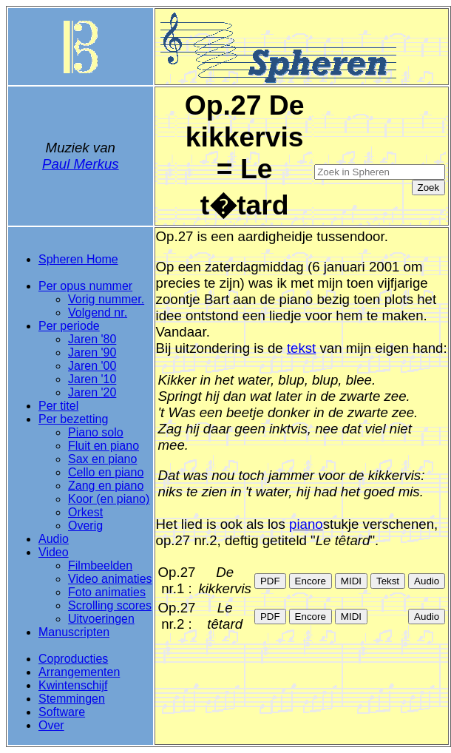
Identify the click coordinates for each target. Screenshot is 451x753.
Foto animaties (107, 592)
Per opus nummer (85, 286)
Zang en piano (105, 485)
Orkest (85, 512)
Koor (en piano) (108, 499)
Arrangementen (79, 672)
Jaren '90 (92, 352)
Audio (53, 539)
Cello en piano (105, 472)
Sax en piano (102, 459)
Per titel (58, 405)
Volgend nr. (97, 312)
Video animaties (110, 579)
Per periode (69, 326)
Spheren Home (78, 259)
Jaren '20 (92, 392)
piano (306, 524)
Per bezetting (73, 419)
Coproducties (73, 658)
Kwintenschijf (72, 685)
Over (51, 725)
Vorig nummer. (106, 299)
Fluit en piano (103, 445)
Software (61, 712)
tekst (301, 348)
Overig (85, 525)
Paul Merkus (80, 164)
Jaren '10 (92, 379)
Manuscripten (73, 632)
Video (53, 552)
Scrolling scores (110, 605)
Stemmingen (71, 698)
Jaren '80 (92, 339)
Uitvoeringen (101, 618)
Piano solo (95, 432)
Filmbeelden (100, 565)
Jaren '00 (92, 365)
